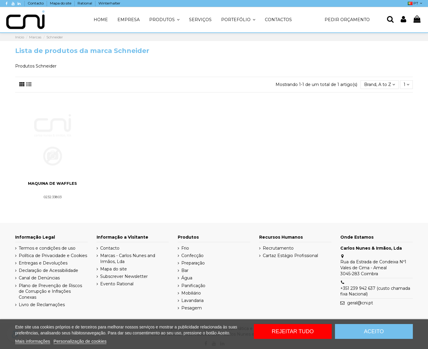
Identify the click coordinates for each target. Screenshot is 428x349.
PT (416, 3)
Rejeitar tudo (293, 331)
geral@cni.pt (360, 303)
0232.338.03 (53, 197)
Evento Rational (116, 284)
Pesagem (191, 308)
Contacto (36, 3)
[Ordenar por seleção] (380, 84)
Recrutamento (278, 248)
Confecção (192, 255)
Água (186, 278)
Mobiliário (191, 293)
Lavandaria (192, 300)
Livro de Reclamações (42, 304)
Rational (85, 3)
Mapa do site (61, 3)
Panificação (193, 285)
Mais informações (32, 341)
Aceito (374, 331)
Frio (185, 248)
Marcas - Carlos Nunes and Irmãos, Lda (127, 258)
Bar (184, 270)
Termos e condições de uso (47, 248)
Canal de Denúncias (39, 278)
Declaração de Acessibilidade (48, 270)
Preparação (193, 263)
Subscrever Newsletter (124, 276)
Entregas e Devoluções (43, 263)
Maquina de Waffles (52, 183)
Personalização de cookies (80, 341)
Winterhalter (109, 3)
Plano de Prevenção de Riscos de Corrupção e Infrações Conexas (50, 291)
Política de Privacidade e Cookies (53, 255)
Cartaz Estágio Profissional (290, 255)
